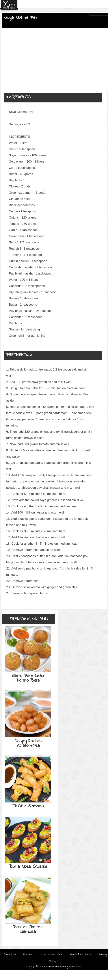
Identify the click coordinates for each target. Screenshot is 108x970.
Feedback (28, 954)
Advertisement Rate (52, 954)
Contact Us (10, 954)
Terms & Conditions (81, 954)
